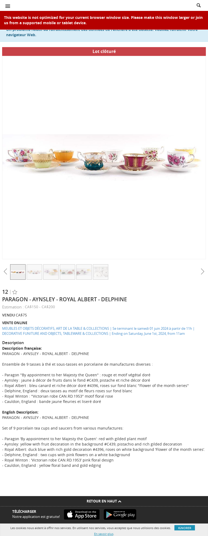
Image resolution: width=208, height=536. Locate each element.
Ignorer (184, 528)
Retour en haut (104, 501)
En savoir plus (103, 534)
